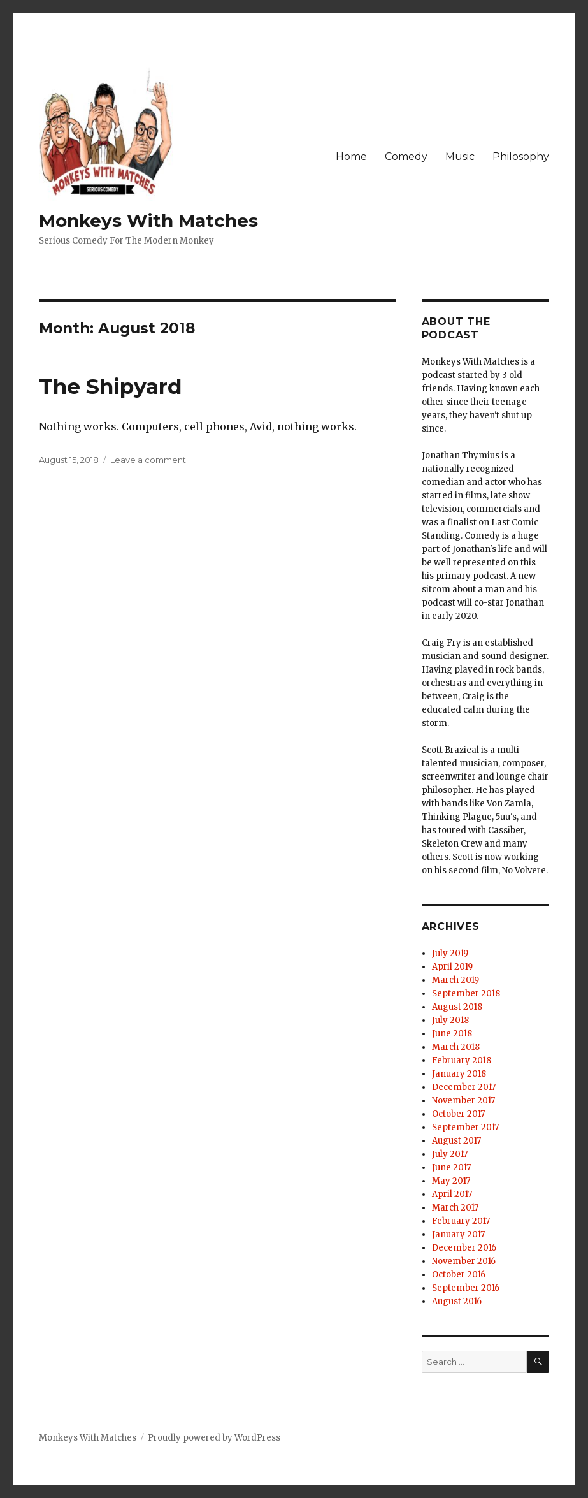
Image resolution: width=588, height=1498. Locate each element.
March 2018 (456, 1047)
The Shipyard (110, 386)
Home (351, 156)
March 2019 (455, 980)
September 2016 (465, 1288)
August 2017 (456, 1140)
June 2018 (452, 1033)
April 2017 (452, 1194)
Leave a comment (148, 459)
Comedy (406, 156)
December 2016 (464, 1247)
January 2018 (459, 1073)
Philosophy (520, 156)
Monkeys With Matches (148, 220)
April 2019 (452, 966)
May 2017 (451, 1180)
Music (460, 156)
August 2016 (457, 1301)
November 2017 (463, 1100)
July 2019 (450, 953)
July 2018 (450, 1020)
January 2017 (458, 1234)
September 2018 (466, 993)
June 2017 (451, 1167)
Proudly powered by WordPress (214, 1437)
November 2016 (464, 1261)
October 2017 (458, 1114)
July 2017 (450, 1154)
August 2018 (457, 1006)
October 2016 (458, 1274)
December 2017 (464, 1087)
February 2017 (461, 1221)
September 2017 (465, 1127)
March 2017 (455, 1207)
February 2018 (461, 1060)
